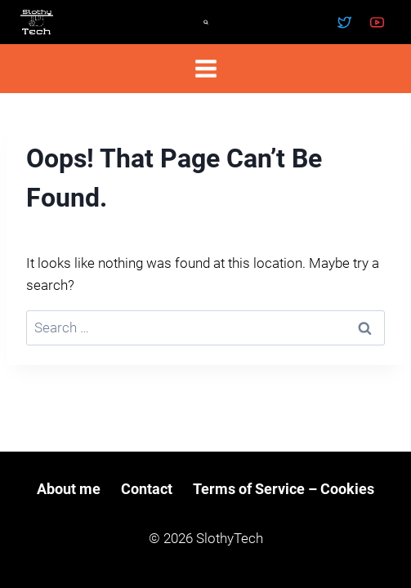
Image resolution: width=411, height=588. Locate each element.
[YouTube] (377, 22)
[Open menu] (205, 68)
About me (69, 488)
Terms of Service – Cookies (283, 488)
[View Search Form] (206, 22)
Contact (146, 488)
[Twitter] (345, 22)
